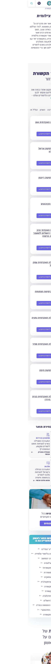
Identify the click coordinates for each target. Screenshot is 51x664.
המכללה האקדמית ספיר (16, 343)
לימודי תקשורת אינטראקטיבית (25, 581)
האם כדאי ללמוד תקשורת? (25, 567)
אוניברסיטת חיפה (20, 370)
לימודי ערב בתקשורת (25, 591)
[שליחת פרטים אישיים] (18, 134)
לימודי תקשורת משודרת (25, 572)
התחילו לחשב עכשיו (38, 481)
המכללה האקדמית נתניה (16, 317)
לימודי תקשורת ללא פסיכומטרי (25, 610)
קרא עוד (43, 56)
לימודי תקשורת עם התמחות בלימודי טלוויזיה (25, 553)
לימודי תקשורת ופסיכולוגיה (25, 596)
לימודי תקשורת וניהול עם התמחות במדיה (25, 605)
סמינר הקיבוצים (21, 203)
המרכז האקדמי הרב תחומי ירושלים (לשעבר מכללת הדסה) (17, 233)
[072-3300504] (11, 3)
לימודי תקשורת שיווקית (25, 577)
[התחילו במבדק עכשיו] (38, 442)
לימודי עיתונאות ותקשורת (25, 614)
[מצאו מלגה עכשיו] (12, 470)
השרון (14, 109)
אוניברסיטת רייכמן (19, 177)
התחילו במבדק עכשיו (38, 453)
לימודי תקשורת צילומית (25, 563)
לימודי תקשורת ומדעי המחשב (25, 558)
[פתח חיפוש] (3, 3)
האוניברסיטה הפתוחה (18, 291)
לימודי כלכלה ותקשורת (25, 586)
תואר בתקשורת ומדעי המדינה (25, 549)
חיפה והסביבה (25, 109)
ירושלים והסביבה (42, 109)
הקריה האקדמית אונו (18, 122)
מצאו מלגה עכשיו (13, 480)
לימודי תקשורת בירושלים (25, 600)
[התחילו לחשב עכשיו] (38, 470)
